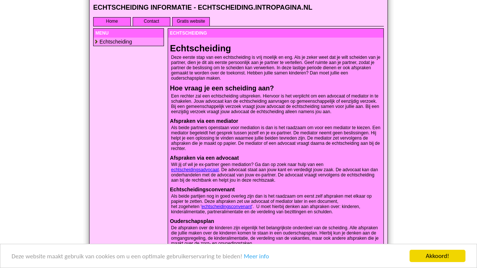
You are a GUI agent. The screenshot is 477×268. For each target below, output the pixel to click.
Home (112, 21)
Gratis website (191, 21)
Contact (151, 21)
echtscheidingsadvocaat (195, 169)
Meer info (256, 256)
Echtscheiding (115, 42)
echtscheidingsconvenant (227, 206)
